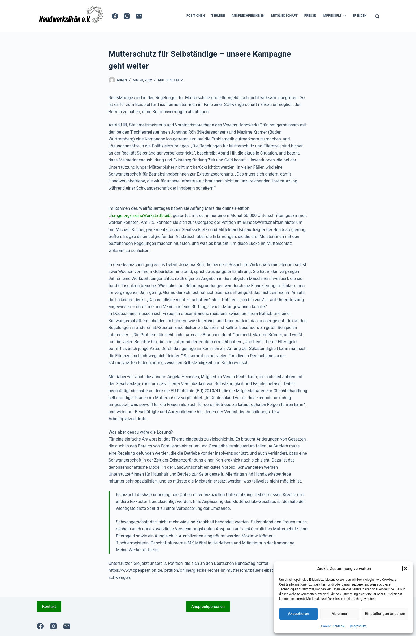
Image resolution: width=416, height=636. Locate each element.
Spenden (359, 16)
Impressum (358, 626)
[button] (405, 568)
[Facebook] (115, 16)
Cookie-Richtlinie (333, 626)
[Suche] (377, 16)
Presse (310, 16)
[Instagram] (127, 16)
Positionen (195, 16)
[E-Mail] (139, 16)
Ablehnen (340, 613)
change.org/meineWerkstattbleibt (140, 215)
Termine (218, 16)
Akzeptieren (298, 613)
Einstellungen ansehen (385, 613)
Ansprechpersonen (248, 16)
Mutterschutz (170, 80)
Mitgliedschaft (284, 16)
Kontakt (49, 606)
